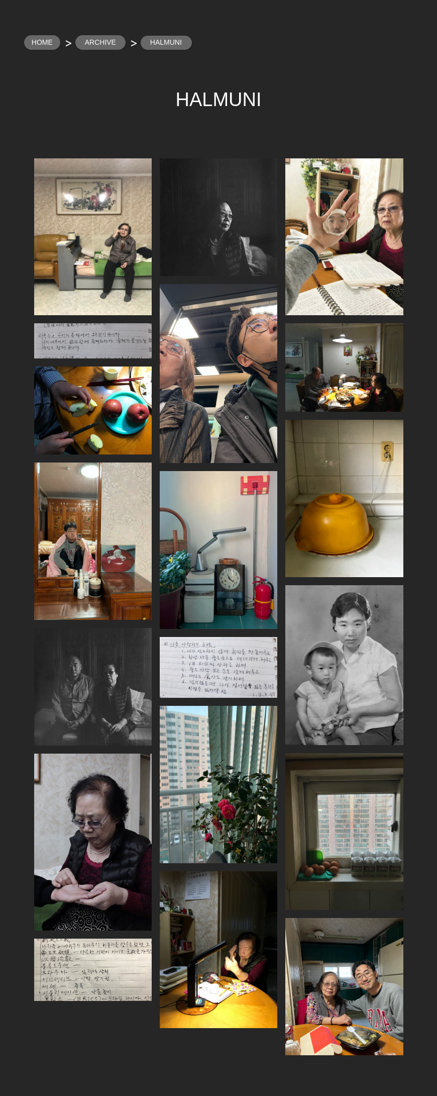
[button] (93, 236)
